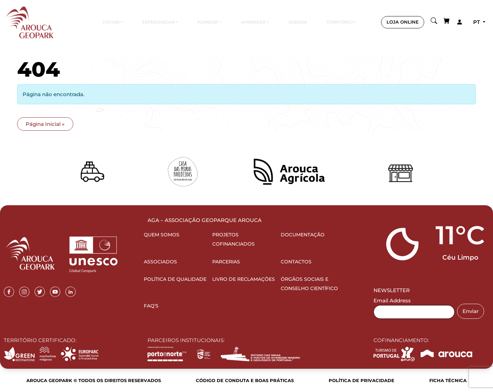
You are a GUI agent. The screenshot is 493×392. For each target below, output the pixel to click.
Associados (160, 262)
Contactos (296, 262)
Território (340, 22)
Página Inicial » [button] (45, 124)
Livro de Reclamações (243, 279)
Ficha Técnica (448, 380)
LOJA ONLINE (403, 22)
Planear (207, 22)
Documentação (303, 235)
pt (477, 22)
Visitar (110, 22)
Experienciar (158, 22)
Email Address (392, 300)
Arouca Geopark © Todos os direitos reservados (93, 380)
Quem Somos (161, 235)
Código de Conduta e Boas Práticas (245, 380)
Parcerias (226, 262)
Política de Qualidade (175, 279)
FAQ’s (151, 306)
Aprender (253, 22)
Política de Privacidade (361, 380)
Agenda (297, 22)
